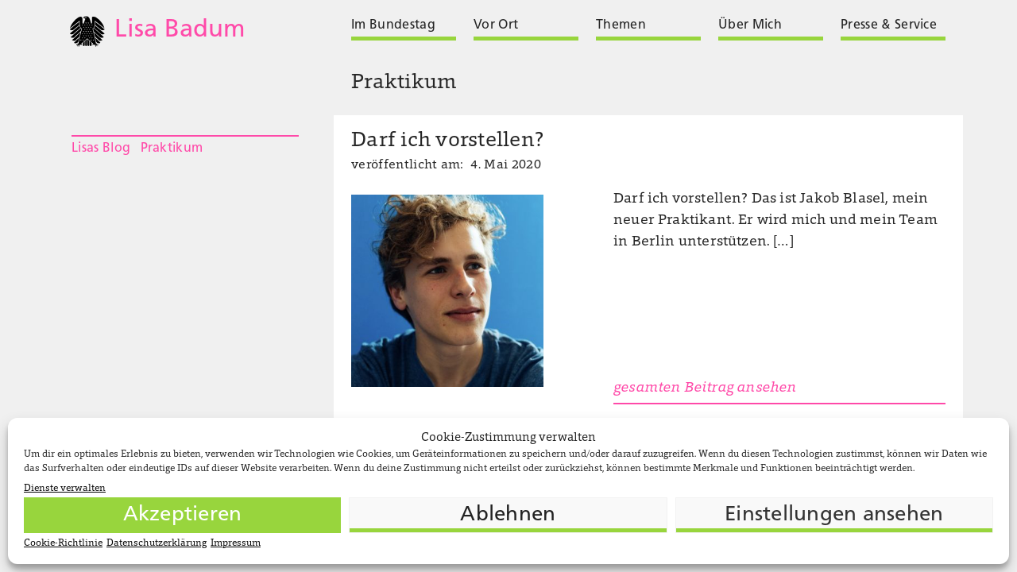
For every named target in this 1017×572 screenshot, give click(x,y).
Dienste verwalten (65, 488)
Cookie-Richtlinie (63, 543)
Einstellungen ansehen (834, 515)
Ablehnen (507, 515)
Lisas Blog (101, 148)
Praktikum (172, 148)
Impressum (236, 543)
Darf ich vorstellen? (447, 141)
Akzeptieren (182, 515)
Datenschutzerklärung (156, 543)
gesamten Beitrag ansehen (704, 388)
